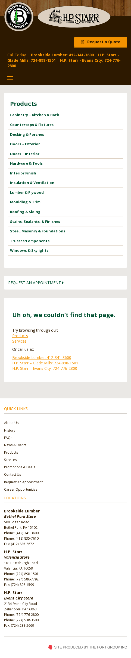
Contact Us (12, 474)
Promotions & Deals (19, 467)
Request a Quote (103, 41)
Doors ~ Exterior (25, 144)
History (9, 430)
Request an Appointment (34, 282)
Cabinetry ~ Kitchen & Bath (34, 114)
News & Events (15, 445)
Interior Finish (23, 173)
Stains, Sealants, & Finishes (35, 221)
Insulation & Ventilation (32, 182)
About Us (11, 422)
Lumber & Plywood (27, 192)
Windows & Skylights (29, 250)
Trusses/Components (29, 240)
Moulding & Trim (25, 201)
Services (19, 341)
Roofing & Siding (25, 211)
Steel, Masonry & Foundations (37, 231)
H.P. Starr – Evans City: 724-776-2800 (44, 368)
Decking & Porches (27, 134)
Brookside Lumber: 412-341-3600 (41, 357)
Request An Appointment (23, 482)
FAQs (8, 437)
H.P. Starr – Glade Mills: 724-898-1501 (45, 362)
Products (23, 103)
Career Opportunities (20, 489)
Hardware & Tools (26, 163)
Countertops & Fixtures (32, 124)
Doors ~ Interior (24, 153)
